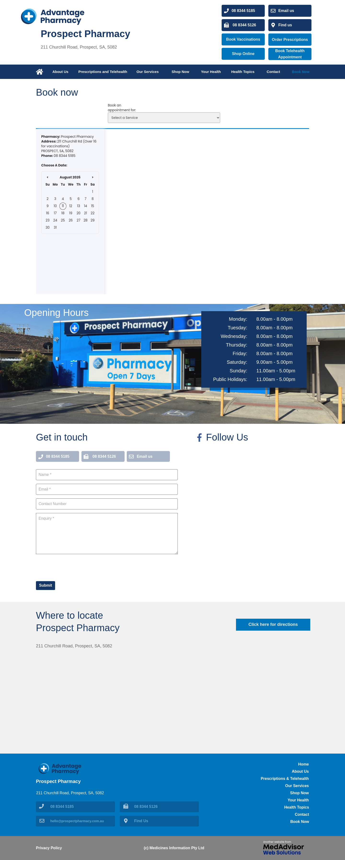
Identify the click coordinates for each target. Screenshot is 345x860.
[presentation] (72, 567)
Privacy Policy (49, 848)
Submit (45, 585)
